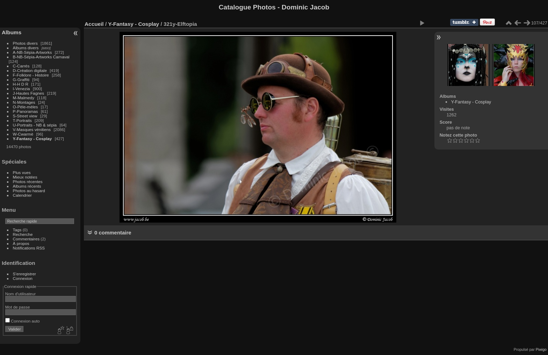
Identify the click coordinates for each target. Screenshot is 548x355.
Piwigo (541, 349)
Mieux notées (25, 177)
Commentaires (26, 239)
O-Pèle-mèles (25, 106)
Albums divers (26, 47)
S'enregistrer (24, 273)
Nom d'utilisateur (20, 293)
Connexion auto (22, 321)
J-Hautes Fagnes (28, 93)
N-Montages (24, 102)
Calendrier (22, 195)
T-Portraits (22, 120)
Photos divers (25, 43)
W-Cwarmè (23, 134)
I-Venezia (21, 88)
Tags (17, 229)
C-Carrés (21, 66)
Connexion (23, 278)
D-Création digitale (30, 70)
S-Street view (25, 116)
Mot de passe (17, 307)
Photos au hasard (29, 190)
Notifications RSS (29, 248)
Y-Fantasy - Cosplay (32, 138)
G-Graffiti (21, 79)
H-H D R (20, 84)
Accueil (94, 24)
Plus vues (22, 172)
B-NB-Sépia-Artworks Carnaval (41, 57)
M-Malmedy (23, 97)
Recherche (23, 234)
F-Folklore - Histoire (31, 75)
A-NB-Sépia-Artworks (32, 52)
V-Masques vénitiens (32, 129)
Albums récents (27, 186)
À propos (21, 243)
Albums (11, 32)
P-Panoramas (25, 111)
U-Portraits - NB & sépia (35, 125)
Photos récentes (28, 181)
